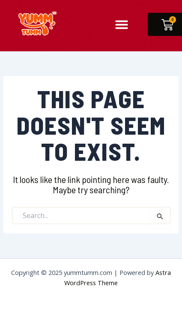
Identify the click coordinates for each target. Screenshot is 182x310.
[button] (121, 24)
